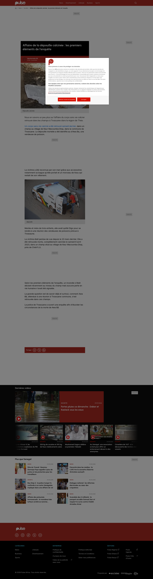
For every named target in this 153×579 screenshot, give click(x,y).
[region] (77, 81)
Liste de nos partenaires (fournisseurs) (59, 93)
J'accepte (83, 99)
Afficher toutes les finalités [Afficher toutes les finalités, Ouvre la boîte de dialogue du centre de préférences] (67, 99)
